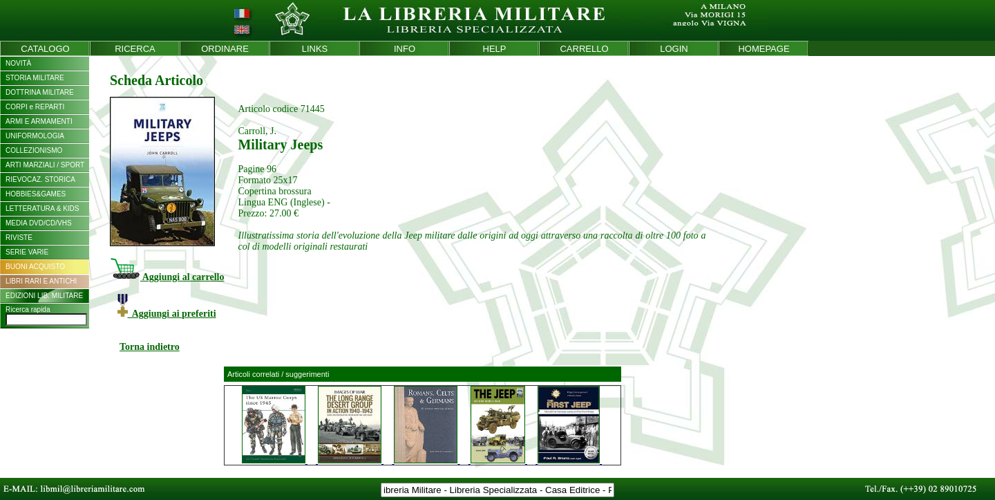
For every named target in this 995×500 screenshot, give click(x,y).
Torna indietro (150, 347)
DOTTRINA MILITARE (40, 92)
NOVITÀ (18, 63)
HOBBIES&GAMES (36, 194)
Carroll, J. (257, 131)
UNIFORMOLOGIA (35, 136)
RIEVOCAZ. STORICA (40, 179)
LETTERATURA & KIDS (42, 208)
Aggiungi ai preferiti (166, 313)
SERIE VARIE (27, 252)
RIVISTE (19, 237)
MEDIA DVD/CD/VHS (39, 223)
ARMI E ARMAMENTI (39, 121)
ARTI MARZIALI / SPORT (45, 165)
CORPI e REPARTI (35, 107)
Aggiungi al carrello (167, 277)
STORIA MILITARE (35, 78)
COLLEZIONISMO (34, 150)
